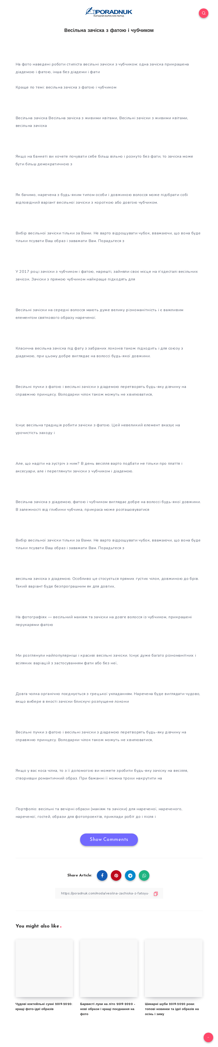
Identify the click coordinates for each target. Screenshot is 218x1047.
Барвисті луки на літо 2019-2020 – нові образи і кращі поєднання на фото (107, 1009)
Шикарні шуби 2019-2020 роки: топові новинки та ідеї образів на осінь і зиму (172, 1009)
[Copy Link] (109, 893)
